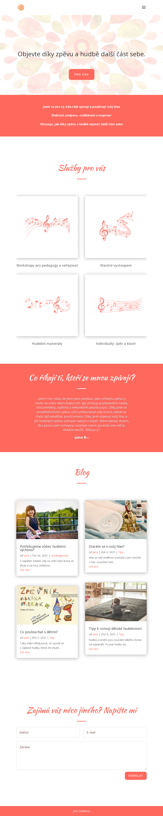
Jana (26, 555)
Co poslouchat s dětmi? (39, 632)
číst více (25, 570)
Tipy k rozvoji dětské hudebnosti (115, 628)
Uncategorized (59, 555)
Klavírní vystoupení (116, 249)
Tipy (51, 637)
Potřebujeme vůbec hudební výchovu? (43, 548)
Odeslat (135, 776)
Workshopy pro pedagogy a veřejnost (47, 249)
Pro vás (81, 74)
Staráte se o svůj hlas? (106, 546)
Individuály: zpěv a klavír (116, 327)
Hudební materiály (47, 327)
